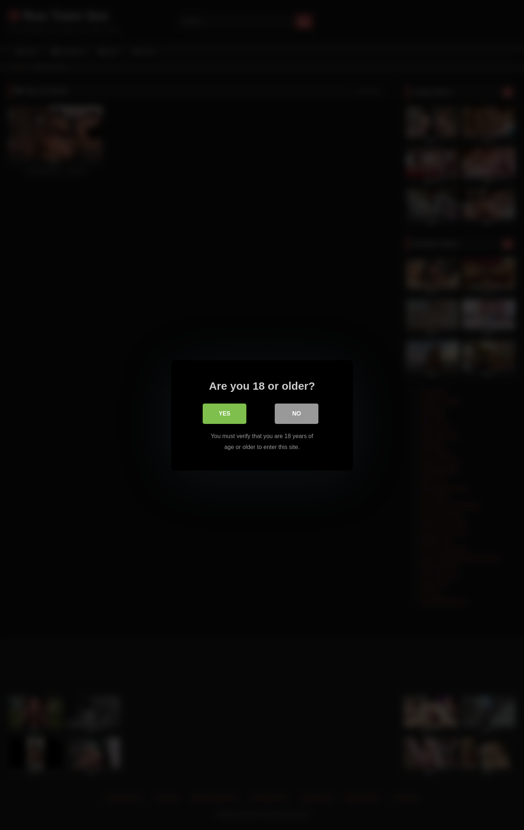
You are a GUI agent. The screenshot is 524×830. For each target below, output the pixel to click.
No (296, 413)
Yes (224, 413)
